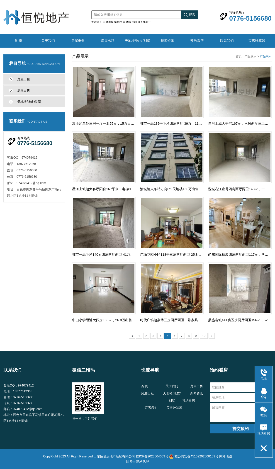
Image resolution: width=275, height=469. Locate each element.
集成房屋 (119, 22)
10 (203, 336)
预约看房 (197, 41)
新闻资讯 (167, 41)
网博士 (131, 462)
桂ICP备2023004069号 (152, 456)
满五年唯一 (144, 22)
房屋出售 (78, 41)
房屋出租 (107, 41)
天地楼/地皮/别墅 (137, 41)
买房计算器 (256, 41)
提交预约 (240, 429)
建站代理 (142, 462)
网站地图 (225, 456)
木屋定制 (131, 22)
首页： (240, 56)
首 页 (18, 41)
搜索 (189, 15)
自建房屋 (108, 22)
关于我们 (48, 41)
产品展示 (250, 56)
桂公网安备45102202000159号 (196, 456)
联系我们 (227, 41)
